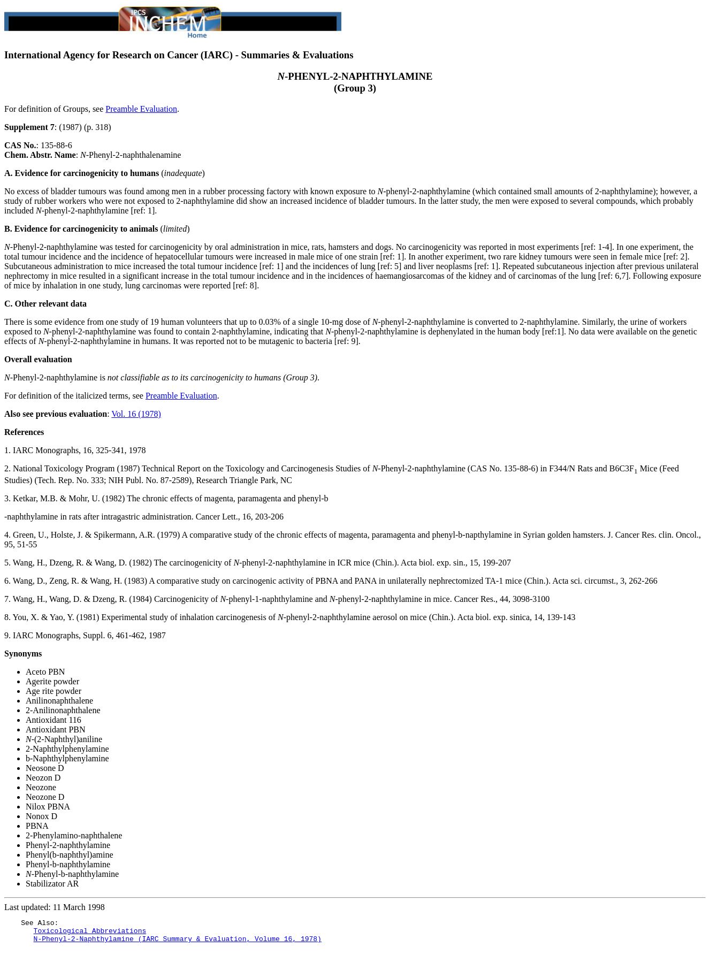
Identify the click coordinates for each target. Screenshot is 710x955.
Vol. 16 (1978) (136, 413)
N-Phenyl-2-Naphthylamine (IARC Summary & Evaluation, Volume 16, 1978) (178, 943)
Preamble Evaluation (141, 108)
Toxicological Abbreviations (90, 933)
